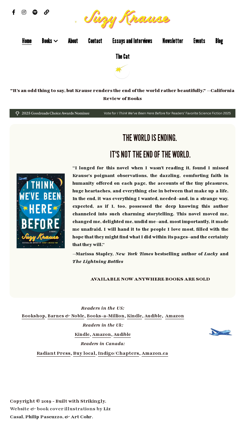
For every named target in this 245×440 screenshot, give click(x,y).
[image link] (122, 18)
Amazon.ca (155, 353)
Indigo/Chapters (118, 353)
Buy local (84, 353)
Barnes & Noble (66, 316)
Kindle (134, 316)
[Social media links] (13, 12)
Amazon (174, 316)
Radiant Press (54, 353)
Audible (153, 316)
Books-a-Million (105, 316)
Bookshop (33, 316)
